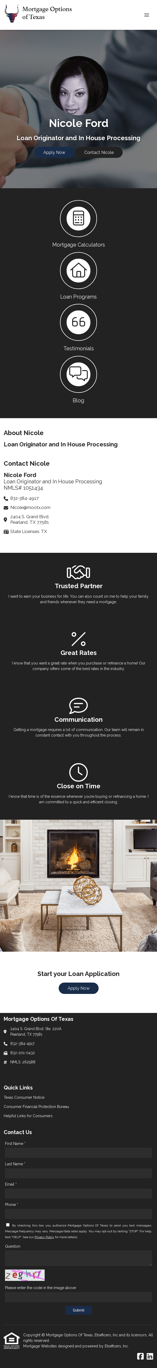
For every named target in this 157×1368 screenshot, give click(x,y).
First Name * (15, 1143)
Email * (11, 1184)
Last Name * (15, 1164)
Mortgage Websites (40, 1346)
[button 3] (78, 327)
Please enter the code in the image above (40, 1288)
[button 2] (78, 275)
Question (12, 1246)
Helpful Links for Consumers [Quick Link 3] (28, 1116)
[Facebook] (140, 1357)
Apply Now (54, 152)
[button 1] (78, 223)
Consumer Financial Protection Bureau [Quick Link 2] (36, 1107)
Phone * (11, 1204)
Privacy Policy (44, 1237)
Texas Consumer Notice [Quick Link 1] (24, 1097)
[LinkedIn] (150, 1357)
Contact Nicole (99, 152)
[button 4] (78, 379)
